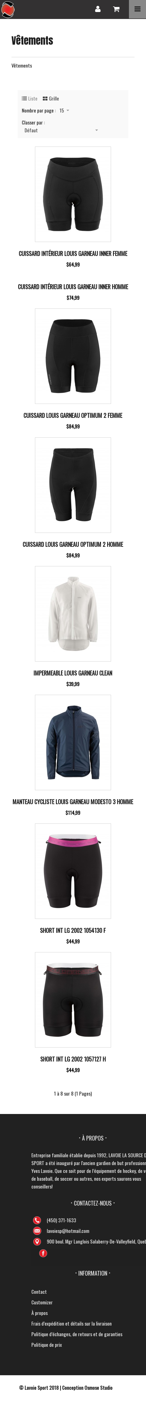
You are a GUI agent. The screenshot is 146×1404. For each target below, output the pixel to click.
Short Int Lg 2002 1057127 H (73, 1059)
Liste (32, 98)
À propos (123, 1312)
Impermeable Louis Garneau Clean (73, 673)
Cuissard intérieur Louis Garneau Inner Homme (73, 286)
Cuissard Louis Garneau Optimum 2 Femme (72, 415)
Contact (123, 1291)
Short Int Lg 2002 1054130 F (73, 930)
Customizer (125, 1302)
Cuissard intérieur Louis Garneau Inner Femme (73, 253)
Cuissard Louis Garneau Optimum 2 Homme (73, 544)
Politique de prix (130, 1344)
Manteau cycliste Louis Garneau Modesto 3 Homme (73, 801)
